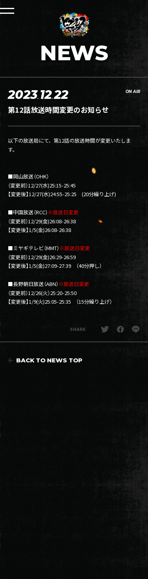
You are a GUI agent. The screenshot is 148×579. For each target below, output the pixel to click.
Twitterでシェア (105, 329)
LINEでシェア (135, 329)
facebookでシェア (120, 329)
